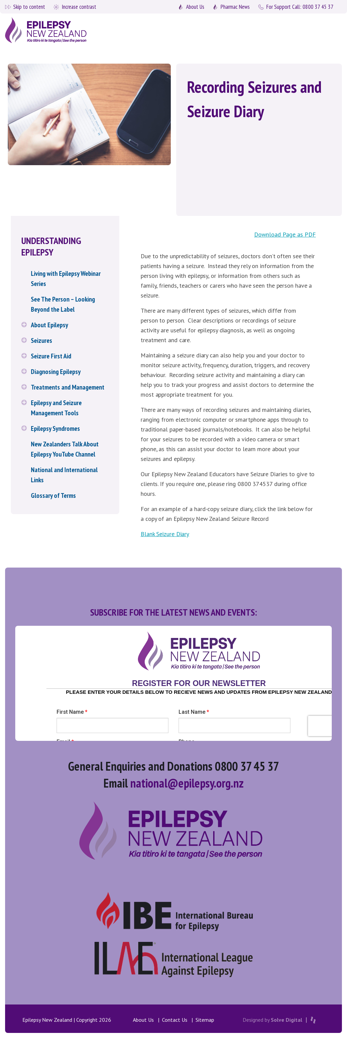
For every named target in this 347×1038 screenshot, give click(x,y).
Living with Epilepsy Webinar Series (66, 278)
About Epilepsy (49, 325)
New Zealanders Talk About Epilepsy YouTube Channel (65, 449)
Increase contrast (79, 6)
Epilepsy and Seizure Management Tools (56, 407)
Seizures (41, 340)
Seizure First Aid (51, 356)
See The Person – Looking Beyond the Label (63, 304)
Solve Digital (286, 1019)
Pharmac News (235, 6)
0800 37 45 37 (299, 6)
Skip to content (29, 6)
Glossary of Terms (53, 495)
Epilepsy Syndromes (55, 428)
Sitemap (205, 1019)
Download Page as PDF (285, 234)
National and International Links (64, 474)
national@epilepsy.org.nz (187, 783)
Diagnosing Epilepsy (56, 371)
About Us (195, 6)
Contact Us (174, 1019)
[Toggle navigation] (327, 29)
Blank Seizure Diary (165, 534)
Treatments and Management (67, 387)
